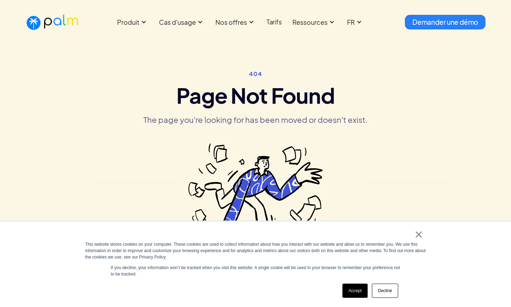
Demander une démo (445, 22)
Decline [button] (385, 290)
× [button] (418, 234)
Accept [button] (355, 290)
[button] (133, 22)
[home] (52, 22)
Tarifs (274, 22)
